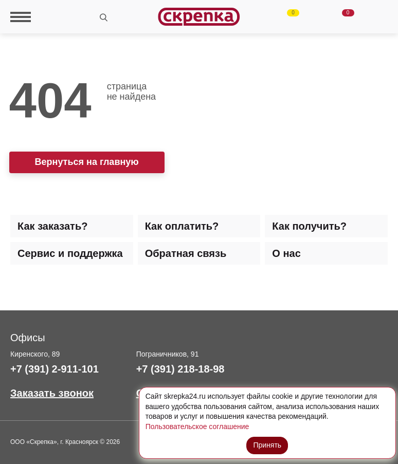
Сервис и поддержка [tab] (70, 253)
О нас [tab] (286, 253)
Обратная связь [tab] (186, 253)
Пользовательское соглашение (197, 426)
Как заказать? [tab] (52, 226)
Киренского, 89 (35, 354)
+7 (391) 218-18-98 (180, 369)
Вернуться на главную (87, 162)
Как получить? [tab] (309, 226)
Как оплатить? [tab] (182, 226)
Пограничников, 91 (167, 354)
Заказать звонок (52, 393)
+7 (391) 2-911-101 (54, 369)
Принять (267, 445)
